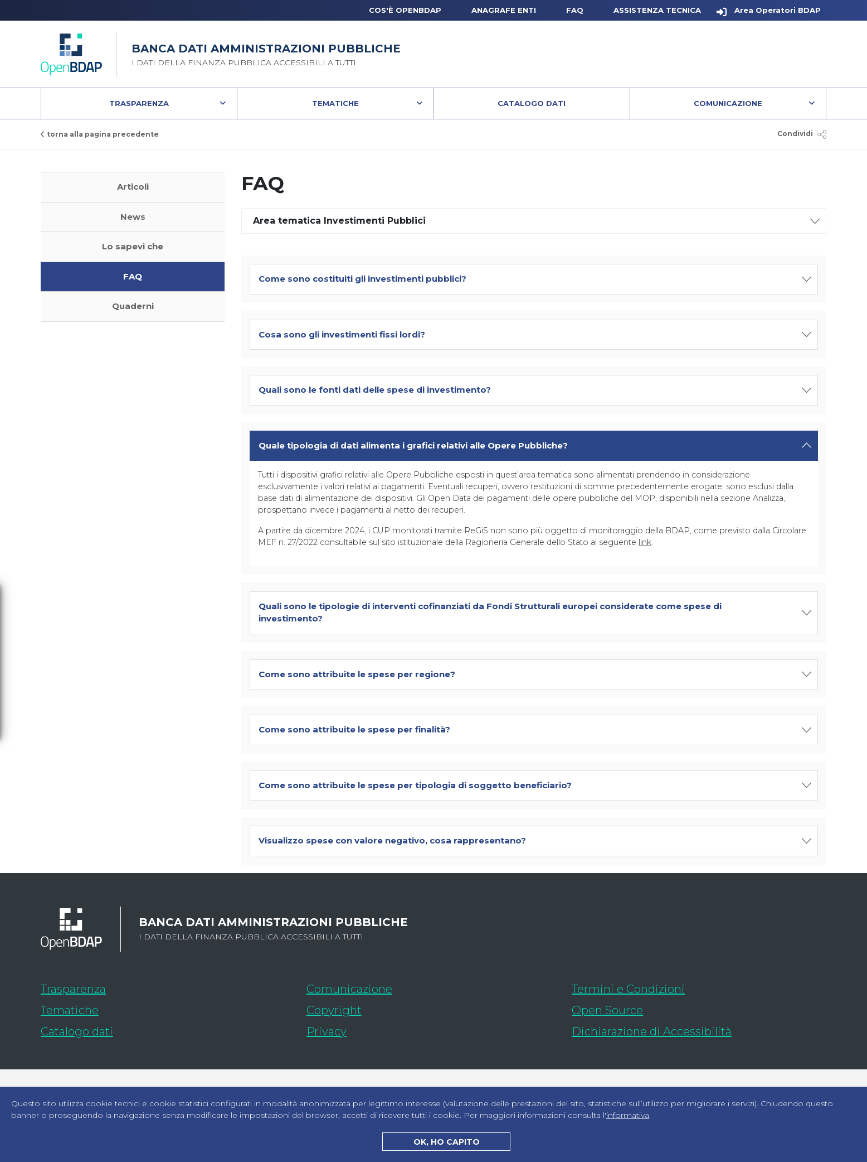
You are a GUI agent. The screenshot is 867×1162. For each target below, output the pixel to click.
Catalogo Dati (564, 106)
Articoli (133, 186)
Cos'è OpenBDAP (405, 10)
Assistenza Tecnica (657, 10)
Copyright (334, 1010)
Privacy (326, 1031)
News (132, 216)
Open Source (607, 1010)
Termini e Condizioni (628, 989)
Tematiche (335, 103)
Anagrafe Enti (503, 10)
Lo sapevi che (132, 246)
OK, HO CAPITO (446, 1142)
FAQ (574, 10)
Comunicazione (728, 103)
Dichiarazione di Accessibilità (699, 1029)
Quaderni (133, 306)
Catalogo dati (143, 1029)
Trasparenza (139, 103)
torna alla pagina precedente (100, 134)
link (645, 542)
